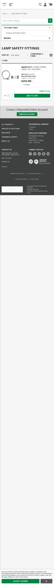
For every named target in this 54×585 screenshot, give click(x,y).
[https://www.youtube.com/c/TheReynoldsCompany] (49, 153)
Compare (27, 85)
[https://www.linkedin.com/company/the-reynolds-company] (40, 153)
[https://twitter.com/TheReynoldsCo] (35, 153)
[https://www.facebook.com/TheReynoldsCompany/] (31, 153)
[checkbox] (5, 33)
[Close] (46, 581)
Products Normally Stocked (15, 33)
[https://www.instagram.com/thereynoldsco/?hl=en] (44, 153)
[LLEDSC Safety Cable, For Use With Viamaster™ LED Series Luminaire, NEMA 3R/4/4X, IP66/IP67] (35, 69)
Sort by (5, 55)
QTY (5, 96)
